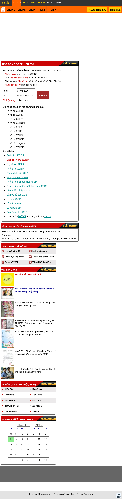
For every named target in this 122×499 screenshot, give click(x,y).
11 (39, 439)
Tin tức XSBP (9, 270)
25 (39, 449)
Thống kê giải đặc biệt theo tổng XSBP (27, 186)
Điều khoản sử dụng (60, 494)
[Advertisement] (60, 37)
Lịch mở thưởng (39, 251)
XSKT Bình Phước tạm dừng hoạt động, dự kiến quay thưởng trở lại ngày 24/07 (35, 352)
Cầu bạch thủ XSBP (18, 159)
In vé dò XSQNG (16, 143)
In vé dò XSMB (15, 110)
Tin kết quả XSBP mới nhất (28, 274)
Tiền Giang (37, 395)
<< (15, 425)
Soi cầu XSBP (15, 155)
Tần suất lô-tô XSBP (17, 173)
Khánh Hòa (10, 400)
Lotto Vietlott (11, 411)
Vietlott (35, 411)
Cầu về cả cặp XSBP (18, 194)
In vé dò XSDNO (16, 147)
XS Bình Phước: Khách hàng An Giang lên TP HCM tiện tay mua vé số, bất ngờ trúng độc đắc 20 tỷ (34, 323)
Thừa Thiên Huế (12, 406)
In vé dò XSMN (15, 114)
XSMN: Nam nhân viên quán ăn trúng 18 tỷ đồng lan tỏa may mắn (35, 304)
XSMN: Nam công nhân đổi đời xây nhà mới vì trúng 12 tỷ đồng (34, 290)
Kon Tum (36, 400)
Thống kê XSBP (15, 168)
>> (32, 425)
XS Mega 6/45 (38, 406)
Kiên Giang (37, 389)
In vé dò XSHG (15, 135)
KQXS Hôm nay (97, 9)
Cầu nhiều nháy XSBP (18, 190)
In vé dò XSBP (15, 131)
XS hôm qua (8, 384)
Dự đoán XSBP (16, 164)
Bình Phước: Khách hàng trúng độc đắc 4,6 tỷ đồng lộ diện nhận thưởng (35, 370)
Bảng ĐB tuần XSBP (17, 177)
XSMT (33, 9)
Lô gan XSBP (14, 199)
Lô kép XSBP (14, 207)
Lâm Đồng (9, 395)
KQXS (22, 216)
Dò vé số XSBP (12, 262)
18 (39, 444)
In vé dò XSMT (15, 119)
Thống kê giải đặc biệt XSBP (22, 181)
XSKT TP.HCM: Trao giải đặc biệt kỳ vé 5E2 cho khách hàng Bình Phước (35, 333)
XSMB (11, 9)
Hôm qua (115, 9)
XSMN (22, 9)
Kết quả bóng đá (12, 251)
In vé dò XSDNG (16, 139)
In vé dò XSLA (14, 127)
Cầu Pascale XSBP (17, 212)
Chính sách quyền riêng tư (81, 494)
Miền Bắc (9, 389)
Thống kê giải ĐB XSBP (43, 257)
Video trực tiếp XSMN (14, 257)
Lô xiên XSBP (14, 203)
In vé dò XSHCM (16, 123)
